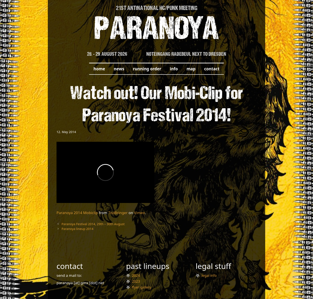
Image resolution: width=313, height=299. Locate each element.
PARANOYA (156, 30)
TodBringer (118, 212)
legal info (208, 275)
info (174, 68)
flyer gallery (141, 287)
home (99, 68)
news (119, 68)
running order (147, 68)
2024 (136, 275)
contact (211, 68)
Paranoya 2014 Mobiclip (77, 212)
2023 (136, 281)
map (190, 68)
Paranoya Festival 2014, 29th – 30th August (93, 224)
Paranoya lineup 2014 (77, 229)
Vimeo (139, 212)
